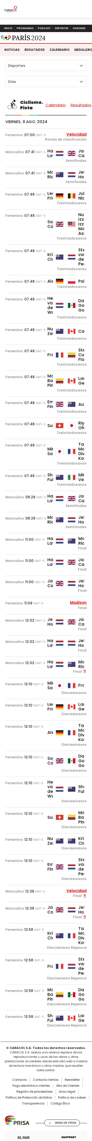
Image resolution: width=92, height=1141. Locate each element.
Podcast (44, 28)
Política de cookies (72, 1116)
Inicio (8, 28)
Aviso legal (67, 1110)
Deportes (61, 28)
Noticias (12, 68)
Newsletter (72, 1098)
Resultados (35, 68)
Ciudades (79, 28)
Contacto (19, 1098)
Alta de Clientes (67, 1104)
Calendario (59, 68)
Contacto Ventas (46, 1098)
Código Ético (60, 1122)
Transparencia (33, 1122)
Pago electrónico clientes (31, 1104)
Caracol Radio (12, 41)
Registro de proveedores (34, 1110)
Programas (25, 28)
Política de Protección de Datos (29, 1116)
